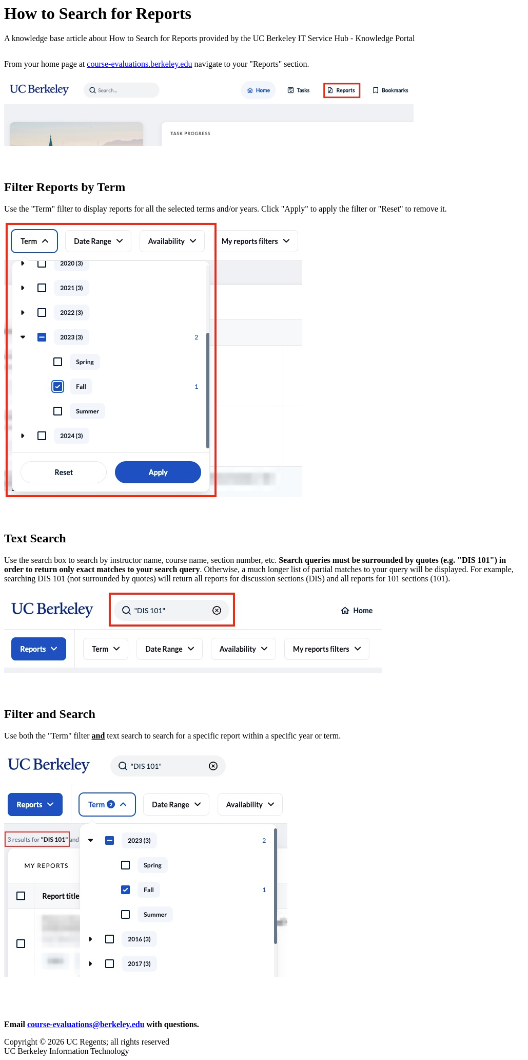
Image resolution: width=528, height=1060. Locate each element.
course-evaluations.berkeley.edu (139, 64)
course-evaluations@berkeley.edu (86, 1024)
